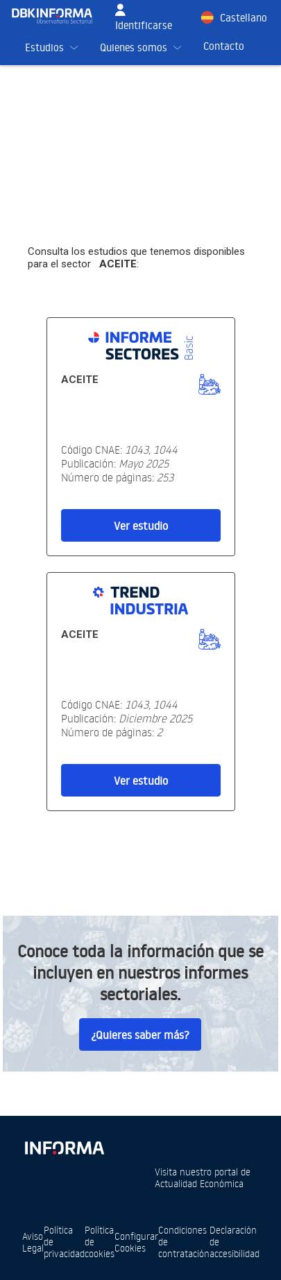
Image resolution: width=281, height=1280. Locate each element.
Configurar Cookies (136, 1242)
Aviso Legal (33, 1242)
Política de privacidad (64, 1241)
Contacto (223, 46)
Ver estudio (141, 526)
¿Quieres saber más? (140, 1035)
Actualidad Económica (199, 1183)
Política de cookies (99, 1241)
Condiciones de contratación (184, 1241)
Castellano (243, 17)
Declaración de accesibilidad (234, 1241)
